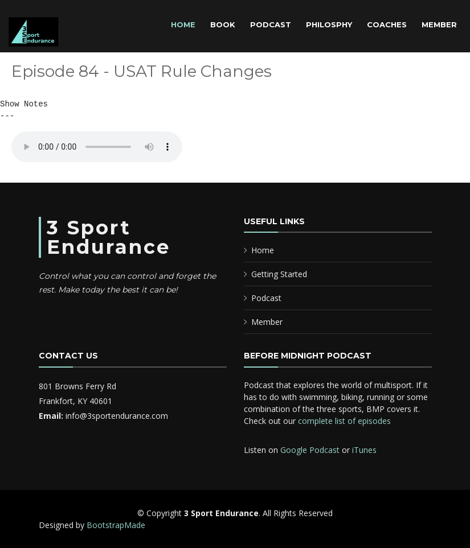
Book (222, 24)
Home (183, 24)
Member (439, 24)
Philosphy (329, 24)
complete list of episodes (344, 420)
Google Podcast (310, 449)
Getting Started (279, 274)
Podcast (270, 24)
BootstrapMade (116, 525)
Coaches (387, 24)
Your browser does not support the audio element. (96, 146)
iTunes (364, 449)
